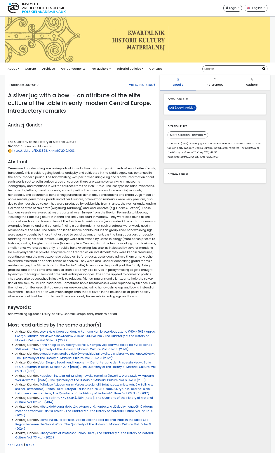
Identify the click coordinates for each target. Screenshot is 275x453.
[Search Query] (231, 69)
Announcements (73, 69)
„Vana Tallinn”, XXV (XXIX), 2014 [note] (67, 398)
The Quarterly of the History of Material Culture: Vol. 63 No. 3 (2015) (97, 380)
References (215, 83)
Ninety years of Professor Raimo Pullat (67, 433)
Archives (48, 69)
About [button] (12, 69)
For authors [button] (100, 69)
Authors (252, 83)
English (255, 8)
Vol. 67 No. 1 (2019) (142, 85)
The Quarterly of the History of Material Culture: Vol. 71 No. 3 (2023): (80, 349)
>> (32, 445)
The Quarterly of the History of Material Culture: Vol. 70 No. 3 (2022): (64, 358)
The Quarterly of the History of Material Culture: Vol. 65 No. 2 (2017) (101, 393)
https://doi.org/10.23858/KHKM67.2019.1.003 (41, 151)
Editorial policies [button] (129, 69)
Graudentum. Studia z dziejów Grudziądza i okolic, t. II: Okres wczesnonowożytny (96, 354)
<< (9, 445)
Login (231, 8)
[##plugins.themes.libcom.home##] (137, 40)
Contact (155, 69)
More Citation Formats (186, 135)
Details (178, 83)
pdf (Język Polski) (182, 108)
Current (30, 69)
